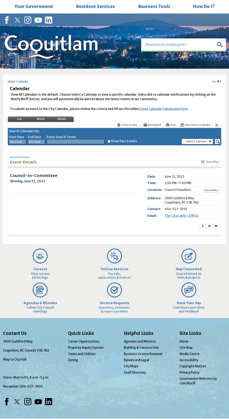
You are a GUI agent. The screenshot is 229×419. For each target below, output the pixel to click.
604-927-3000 (31, 386)
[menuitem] (34, 6)
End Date (34, 137)
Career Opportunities (83, 341)
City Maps (131, 366)
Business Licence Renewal (143, 354)
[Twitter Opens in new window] (209, 226)
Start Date (16, 137)
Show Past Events (124, 141)
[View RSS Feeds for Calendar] (217, 125)
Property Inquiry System (86, 348)
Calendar (23, 81)
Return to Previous (19, 157)
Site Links (190, 333)
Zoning (73, 360)
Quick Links (81, 333)
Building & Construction (141, 348)
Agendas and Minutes (140, 341)
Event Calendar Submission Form (164, 109)
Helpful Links (138, 333)
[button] (219, 44)
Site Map (186, 348)
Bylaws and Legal (136, 360)
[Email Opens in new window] (216, 226)
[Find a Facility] (127, 125)
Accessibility (189, 360)
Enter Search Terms (61, 137)
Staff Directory (135, 372)
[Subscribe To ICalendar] (195, 125)
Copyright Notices (193, 366)
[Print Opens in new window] (170, 125)
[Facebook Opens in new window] (203, 226)
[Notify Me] (152, 125)
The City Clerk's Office (181, 216)
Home (11, 81)
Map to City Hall (14, 359)
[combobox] (17, 142)
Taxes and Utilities (82, 354)
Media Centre (190, 354)
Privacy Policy (189, 372)
